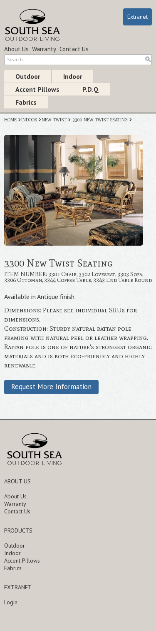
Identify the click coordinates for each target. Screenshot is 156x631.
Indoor (72, 76)
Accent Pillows (37, 89)
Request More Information (51, 386)
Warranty (44, 49)
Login (10, 602)
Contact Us (74, 49)
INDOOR (29, 120)
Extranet (137, 16)
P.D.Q (90, 89)
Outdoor (27, 76)
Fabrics (26, 102)
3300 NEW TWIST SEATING (100, 120)
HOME (10, 120)
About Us (16, 49)
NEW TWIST (54, 120)
